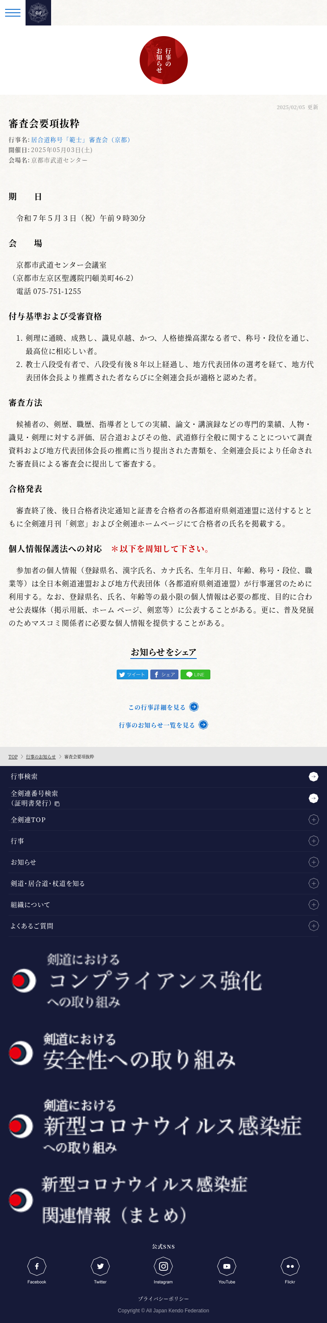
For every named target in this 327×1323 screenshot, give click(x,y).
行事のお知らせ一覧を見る (157, 725)
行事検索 (24, 776)
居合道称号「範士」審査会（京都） (82, 139)
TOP (13, 756)
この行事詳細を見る (157, 707)
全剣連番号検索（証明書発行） (34, 798)
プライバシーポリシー (163, 1298)
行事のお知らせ (41, 756)
